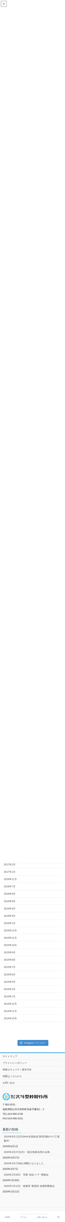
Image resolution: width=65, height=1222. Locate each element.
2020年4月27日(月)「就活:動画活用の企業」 (28, 1152)
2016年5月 (9, 901)
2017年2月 (9, 864)
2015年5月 (9, 981)
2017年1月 (9, 871)
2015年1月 (9, 996)
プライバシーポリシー (15, 1063)
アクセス (23, 1217)
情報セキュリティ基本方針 (17, 1069)
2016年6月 (9, 893)
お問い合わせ (42, 1217)
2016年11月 (10, 879)
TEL (58, 1217)
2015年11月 (10, 937)
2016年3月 (9, 915)
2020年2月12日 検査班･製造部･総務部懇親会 (29, 1186)
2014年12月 (10, 1003)
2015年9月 (9, 952)
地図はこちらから (12, 1076)
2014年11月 (10, 1011)
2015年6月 (9, 974)
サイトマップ (10, 1056)
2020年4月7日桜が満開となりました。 (25, 1163)
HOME (7, 1217)
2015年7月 (9, 967)
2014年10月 (10, 1018)
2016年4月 (9, 908)
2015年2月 (9, 989)
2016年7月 (9, 886)
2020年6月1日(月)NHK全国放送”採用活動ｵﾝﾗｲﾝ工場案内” (31, 1138)
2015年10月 (10, 945)
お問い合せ (9, 1082)
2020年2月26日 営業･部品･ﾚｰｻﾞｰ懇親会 (26, 1174)
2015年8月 (9, 959)
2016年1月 (9, 923)
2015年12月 (10, 930)
